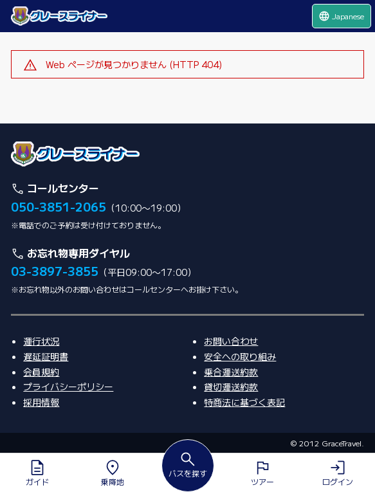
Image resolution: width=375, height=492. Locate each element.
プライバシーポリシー (68, 386)
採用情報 (41, 402)
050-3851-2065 (58, 206)
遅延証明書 (45, 356)
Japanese (341, 16)
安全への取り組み (240, 356)
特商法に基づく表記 (244, 402)
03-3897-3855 (54, 270)
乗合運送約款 (231, 371)
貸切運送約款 (231, 386)
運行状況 (41, 340)
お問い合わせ (231, 340)
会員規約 (41, 371)
